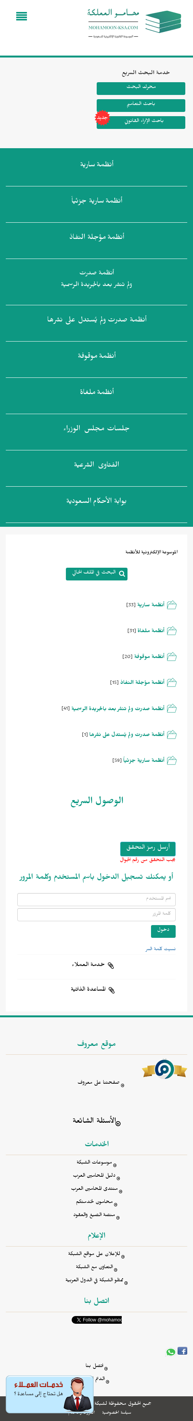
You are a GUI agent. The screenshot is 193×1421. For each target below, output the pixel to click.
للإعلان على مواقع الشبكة (94, 1255)
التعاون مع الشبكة (94, 1268)
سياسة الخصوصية (116, 1413)
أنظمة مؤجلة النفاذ (142, 683)
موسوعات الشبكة (94, 1163)
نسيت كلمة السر (161, 950)
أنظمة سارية (150, 606)
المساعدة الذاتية (88, 990)
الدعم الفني (94, 1380)
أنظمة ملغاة (150, 632)
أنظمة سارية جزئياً (143, 761)
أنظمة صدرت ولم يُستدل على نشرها (126, 735)
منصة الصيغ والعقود (94, 1216)
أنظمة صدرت (96, 321)
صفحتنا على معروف (98, 1083)
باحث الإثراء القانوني (130, 122)
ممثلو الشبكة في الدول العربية (94, 1281)
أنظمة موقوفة (149, 658)
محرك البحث (141, 88)
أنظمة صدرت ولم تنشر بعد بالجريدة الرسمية (96, 280)
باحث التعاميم (141, 105)
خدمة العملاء (88, 965)
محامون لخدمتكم (94, 1202)
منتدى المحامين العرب (94, 1189)
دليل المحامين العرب (94, 1176)
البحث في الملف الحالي (94, 573)
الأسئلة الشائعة (94, 1122)
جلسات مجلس (96, 430)
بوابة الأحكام (96, 502)
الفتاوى (96, 466)
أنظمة (96, 166)
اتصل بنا (94, 1366)
